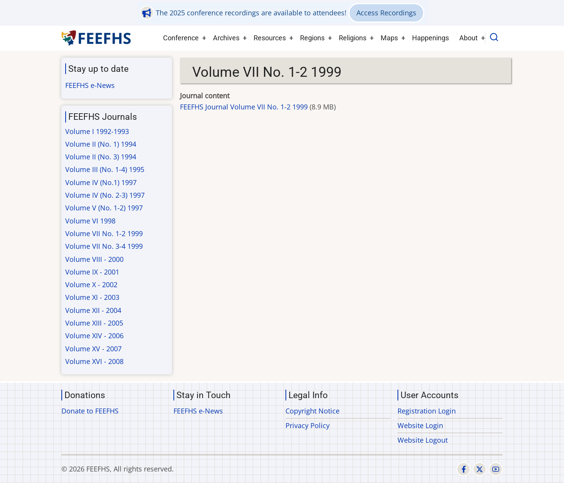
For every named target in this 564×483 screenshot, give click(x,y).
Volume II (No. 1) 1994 (100, 144)
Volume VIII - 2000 (94, 259)
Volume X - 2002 (91, 284)
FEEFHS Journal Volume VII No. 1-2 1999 (244, 106)
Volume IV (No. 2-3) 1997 (105, 195)
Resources (270, 38)
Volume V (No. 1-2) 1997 (104, 207)
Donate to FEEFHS (90, 410)
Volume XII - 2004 (93, 310)
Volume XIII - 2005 (94, 323)
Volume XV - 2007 (93, 348)
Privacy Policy (307, 425)
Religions (352, 38)
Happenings (430, 38)
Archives (226, 38)
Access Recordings (386, 12)
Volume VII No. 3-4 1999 (104, 246)
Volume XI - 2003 (92, 297)
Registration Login (426, 410)
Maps (389, 38)
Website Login (420, 425)
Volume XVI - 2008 (94, 361)
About (468, 38)
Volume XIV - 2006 (94, 335)
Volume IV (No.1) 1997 (101, 182)
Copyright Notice (312, 410)
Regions (312, 38)
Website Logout (422, 440)
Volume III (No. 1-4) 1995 (104, 169)
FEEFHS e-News (90, 85)
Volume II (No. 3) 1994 (100, 156)
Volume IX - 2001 (92, 271)
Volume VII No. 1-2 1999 (104, 233)
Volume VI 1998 (90, 220)
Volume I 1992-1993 (97, 131)
